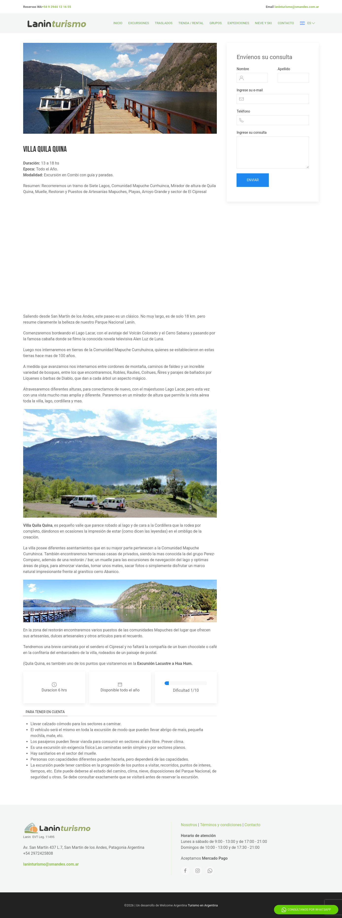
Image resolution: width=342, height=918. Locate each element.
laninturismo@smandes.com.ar (296, 7)
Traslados (163, 23)
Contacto (286, 23)
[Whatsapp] (209, 870)
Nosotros (189, 824)
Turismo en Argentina (203, 905)
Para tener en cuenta (45, 712)
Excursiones (138, 23)
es (308, 23)
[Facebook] (185, 870)
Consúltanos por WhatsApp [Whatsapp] (306, 909)
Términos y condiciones (221, 824)
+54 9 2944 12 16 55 (56, 7)
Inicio (117, 23)
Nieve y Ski (263, 23)
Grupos (215, 23)
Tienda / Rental (191, 23)
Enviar (253, 180)
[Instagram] (197, 870)
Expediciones (238, 23)
